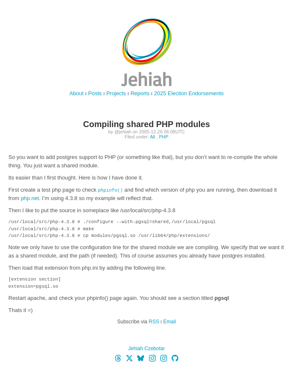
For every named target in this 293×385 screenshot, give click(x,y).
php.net (30, 198)
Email (169, 322)
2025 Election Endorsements (189, 93)
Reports (140, 93)
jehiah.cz (146, 52)
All (152, 136)
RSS (154, 322)
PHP (164, 136)
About (76, 93)
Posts (95, 93)
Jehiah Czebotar (146, 348)
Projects (116, 93)
